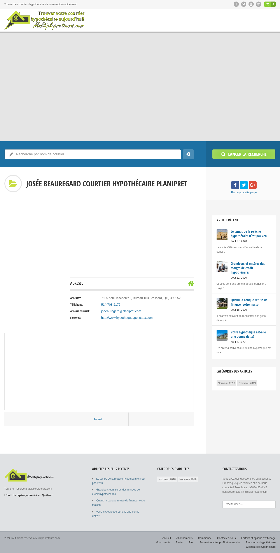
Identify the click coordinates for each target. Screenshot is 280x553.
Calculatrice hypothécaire (261, 546)
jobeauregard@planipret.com (121, 311)
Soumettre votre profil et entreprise (220, 542)
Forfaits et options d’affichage (258, 537)
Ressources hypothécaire (261, 542)
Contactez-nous (226, 537)
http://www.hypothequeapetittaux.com (126, 317)
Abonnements (185, 537)
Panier (180, 542)
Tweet (98, 419)
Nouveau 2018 (226, 383)
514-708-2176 (110, 304)
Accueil (167, 537)
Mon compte (163, 542)
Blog (192, 542)
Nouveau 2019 (247, 383)
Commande (205, 537)
